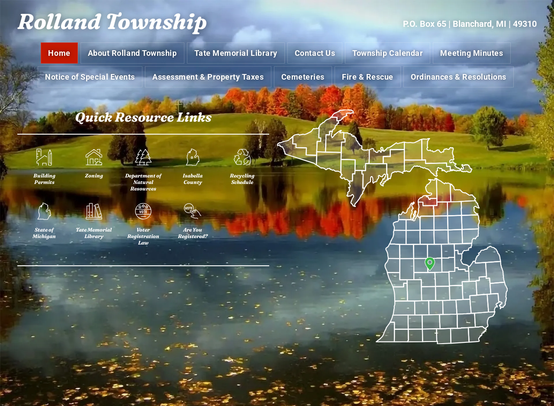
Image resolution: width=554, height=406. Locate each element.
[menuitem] (60, 54)
